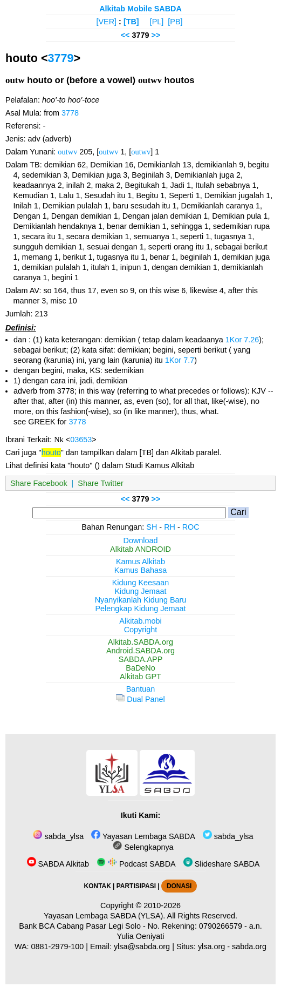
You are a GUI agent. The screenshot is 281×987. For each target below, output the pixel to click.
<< (125, 35)
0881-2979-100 (57, 946)
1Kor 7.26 (242, 339)
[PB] (175, 21)
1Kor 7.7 (179, 360)
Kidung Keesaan (140, 582)
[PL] (157, 21)
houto (51, 452)
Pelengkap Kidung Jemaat (140, 608)
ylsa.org (211, 946)
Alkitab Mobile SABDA (140, 8)
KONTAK (97, 886)
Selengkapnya (143, 847)
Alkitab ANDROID (140, 549)
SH (151, 527)
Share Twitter (101, 483)
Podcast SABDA (136, 864)
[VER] (107, 21)
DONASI (179, 886)
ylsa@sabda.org (142, 946)
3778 (70, 113)
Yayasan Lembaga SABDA (143, 836)
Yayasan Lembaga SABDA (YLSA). (104, 915)
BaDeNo (140, 668)
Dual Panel (140, 699)
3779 (61, 58)
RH (169, 527)
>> (156, 35)
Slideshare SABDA (221, 864)
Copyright (140, 629)
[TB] (131, 21)
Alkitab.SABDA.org (140, 642)
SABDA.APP (141, 659)
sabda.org (249, 946)
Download (141, 540)
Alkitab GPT (140, 676)
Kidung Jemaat (141, 591)
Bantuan (140, 689)
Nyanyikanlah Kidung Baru (141, 600)
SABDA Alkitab (58, 864)
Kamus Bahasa (140, 570)
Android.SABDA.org (140, 650)
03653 (81, 439)
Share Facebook (38, 483)
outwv (67, 151)
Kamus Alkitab (140, 561)
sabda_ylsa (58, 836)
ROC (191, 527)
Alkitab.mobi (140, 621)
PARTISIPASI (136, 886)
